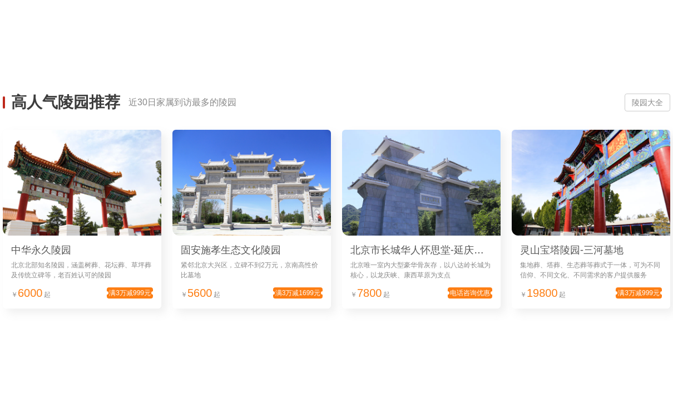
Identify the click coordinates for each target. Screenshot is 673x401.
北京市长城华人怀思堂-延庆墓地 (422, 250)
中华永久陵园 (41, 250)
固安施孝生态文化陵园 (231, 250)
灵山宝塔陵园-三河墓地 (571, 250)
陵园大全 (647, 102)
